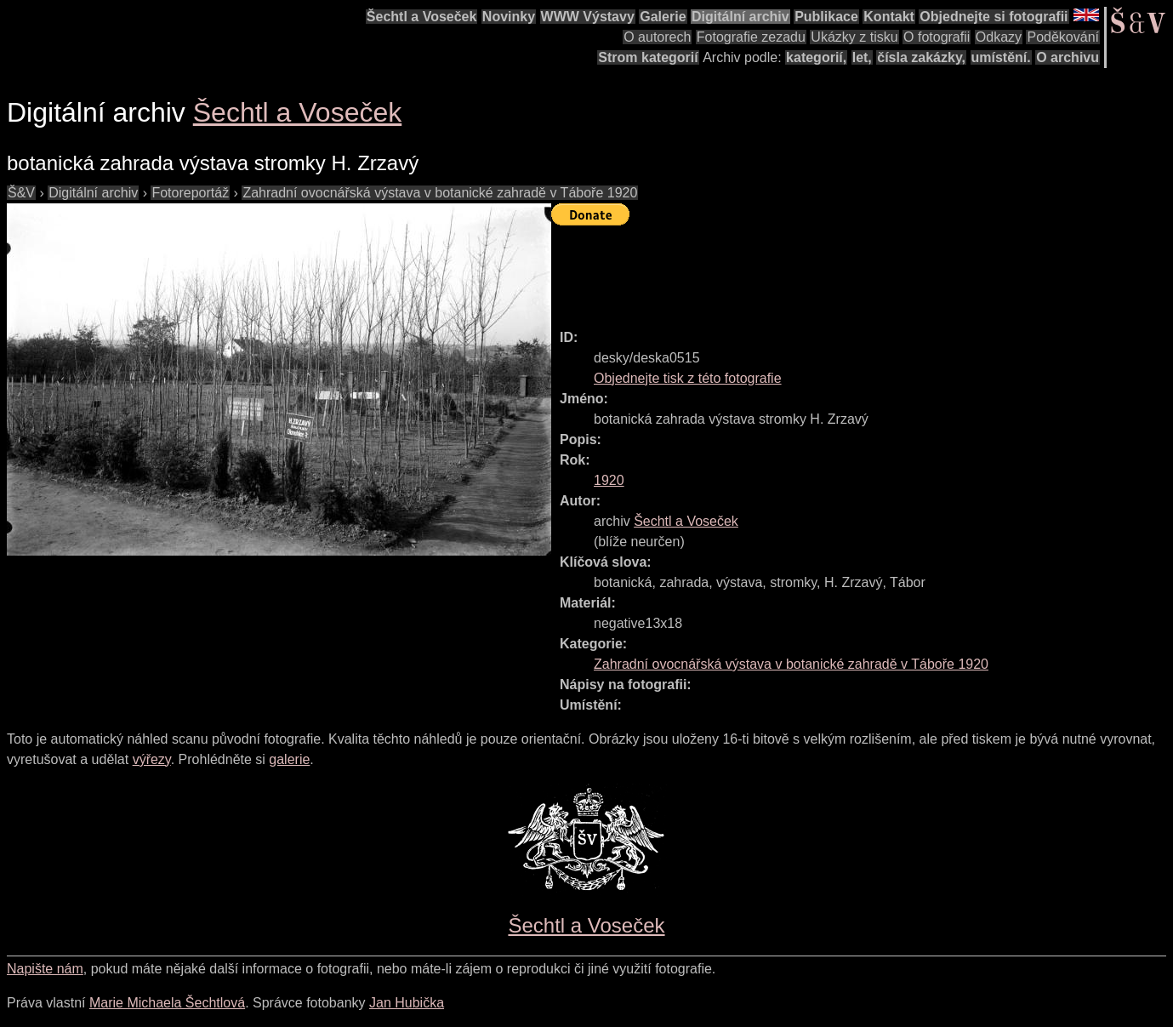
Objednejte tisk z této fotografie (688, 378)
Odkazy (999, 37)
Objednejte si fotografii (994, 16)
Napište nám (45, 968)
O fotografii (936, 37)
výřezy (152, 759)
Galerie (663, 16)
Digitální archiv (740, 16)
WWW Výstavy (588, 16)
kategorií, (816, 57)
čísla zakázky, (921, 57)
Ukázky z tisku (854, 37)
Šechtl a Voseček (422, 16)
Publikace (826, 16)
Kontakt (888, 16)
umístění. (1001, 57)
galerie (289, 759)
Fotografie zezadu (751, 37)
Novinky (508, 16)
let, (862, 57)
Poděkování (1063, 37)
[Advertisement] (860, 269)
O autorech (657, 37)
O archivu (1067, 57)
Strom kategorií (648, 57)
